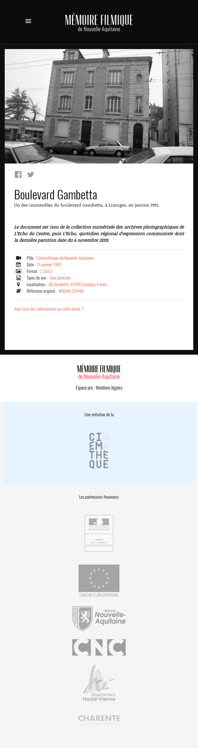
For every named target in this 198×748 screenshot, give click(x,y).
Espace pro (84, 388)
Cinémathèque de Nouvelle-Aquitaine (65, 258)
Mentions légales (109, 388)
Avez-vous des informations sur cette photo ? (49, 309)
